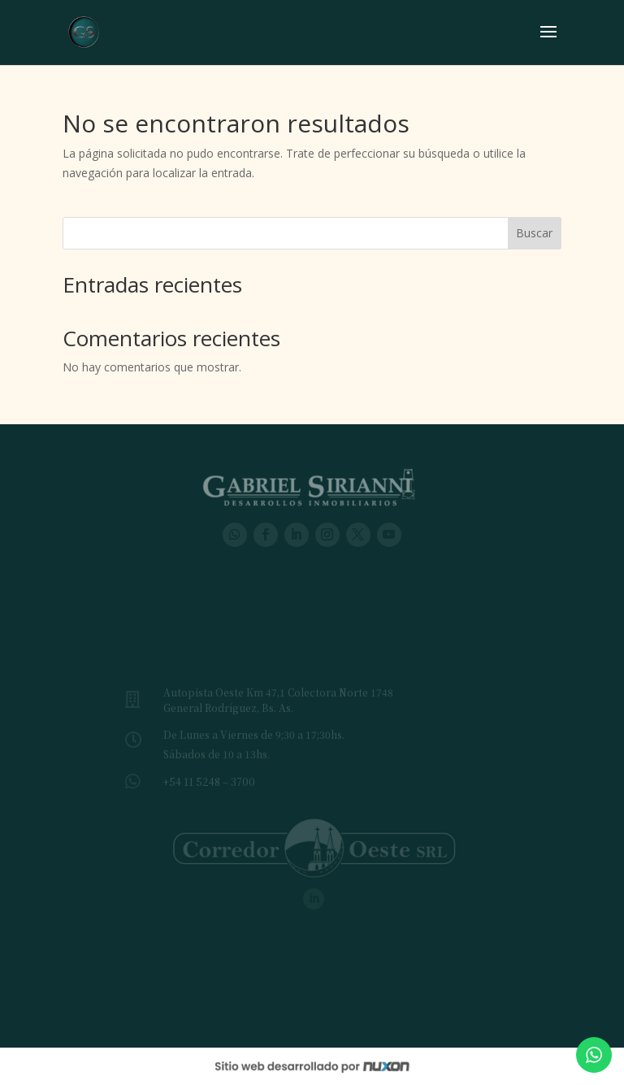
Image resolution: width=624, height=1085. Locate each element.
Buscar (534, 233)
